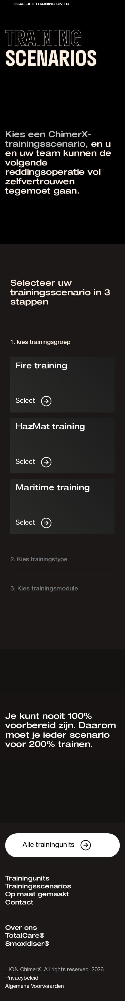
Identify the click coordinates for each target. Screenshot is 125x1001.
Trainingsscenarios (38, 887)
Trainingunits (27, 879)
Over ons (21, 928)
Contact (19, 903)
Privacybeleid (21, 978)
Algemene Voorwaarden (34, 986)
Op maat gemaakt (37, 894)
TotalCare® (25, 936)
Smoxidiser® (27, 944)
